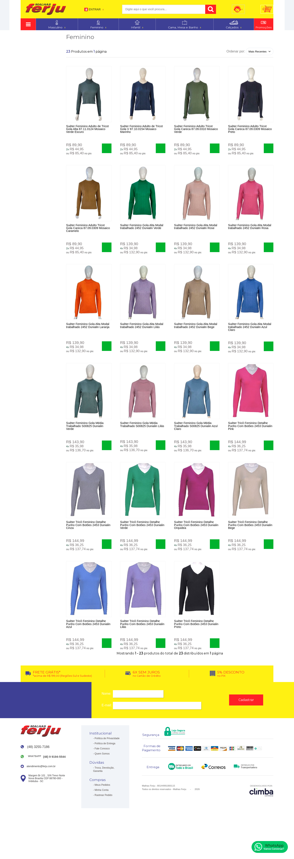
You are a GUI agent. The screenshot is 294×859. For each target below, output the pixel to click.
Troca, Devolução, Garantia (103, 796)
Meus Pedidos (102, 812)
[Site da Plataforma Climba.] (261, 818)
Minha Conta (101, 817)
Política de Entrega (105, 770)
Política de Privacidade (107, 765)
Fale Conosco (102, 775)
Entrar (95, 9)
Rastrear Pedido (103, 822)
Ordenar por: (235, 51)
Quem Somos (102, 781)
